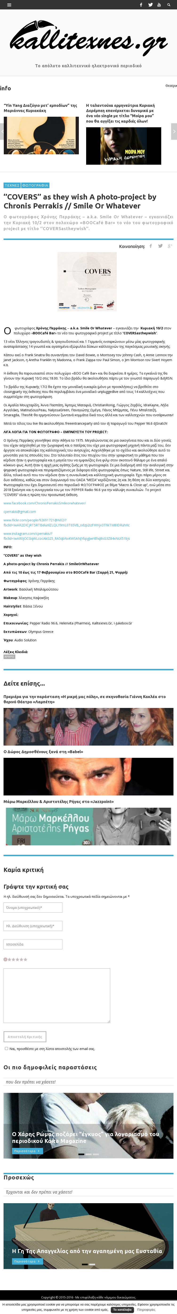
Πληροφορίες (146, 1309)
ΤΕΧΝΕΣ (12, 185)
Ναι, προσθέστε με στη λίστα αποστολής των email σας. (49, 1048)
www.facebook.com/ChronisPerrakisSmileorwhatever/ (45, 503)
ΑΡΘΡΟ (9, 656)
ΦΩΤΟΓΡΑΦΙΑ (35, 185)
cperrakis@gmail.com (20, 511)
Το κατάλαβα (122, 1309)
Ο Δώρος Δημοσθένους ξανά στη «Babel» (43, 751)
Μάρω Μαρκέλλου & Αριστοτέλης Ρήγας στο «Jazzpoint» (59, 801)
